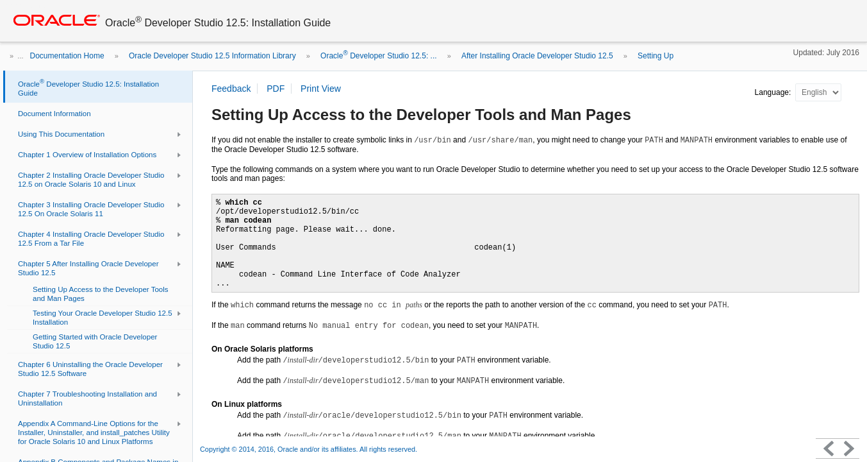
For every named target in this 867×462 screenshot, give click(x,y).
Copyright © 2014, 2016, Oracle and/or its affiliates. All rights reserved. (308, 449)
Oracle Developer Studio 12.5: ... (378, 55)
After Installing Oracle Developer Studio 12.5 (537, 55)
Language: (774, 92)
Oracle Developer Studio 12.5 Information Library (212, 55)
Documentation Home (67, 55)
